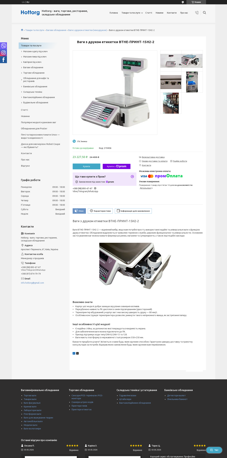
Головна (114, 13)
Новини (159, 13)
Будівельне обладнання (35, 102)
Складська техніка (32, 92)
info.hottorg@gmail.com (32, 283)
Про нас (184, 13)
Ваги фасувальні (32, 403)
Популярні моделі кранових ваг (38, 122)
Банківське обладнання (35, 86)
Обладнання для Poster (34, 128)
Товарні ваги (30, 399)
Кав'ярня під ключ (32, 62)
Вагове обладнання (56, 30)
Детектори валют (176, 395)
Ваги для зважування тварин (38, 417)
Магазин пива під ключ (34, 56)
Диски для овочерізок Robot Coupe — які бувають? (40, 145)
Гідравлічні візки (127, 395)
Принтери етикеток (82, 409)
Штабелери (125, 399)
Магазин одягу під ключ (35, 51)
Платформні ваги (32, 414)
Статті (148, 13)
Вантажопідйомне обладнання (39, 97)
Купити (86, 166)
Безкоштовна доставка (153, 157)
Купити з (116, 166)
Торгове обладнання (33, 73)
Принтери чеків (79, 406)
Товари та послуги (131, 13)
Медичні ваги (30, 425)
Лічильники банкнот (177, 399)
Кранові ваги (30, 406)
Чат (214, 450)
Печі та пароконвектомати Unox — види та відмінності (40, 136)
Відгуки (25, 165)
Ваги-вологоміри (32, 428)
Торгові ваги (30, 395)
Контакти (172, 13)
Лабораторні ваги (32, 410)
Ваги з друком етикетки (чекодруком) (87, 30)
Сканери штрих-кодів (82, 402)
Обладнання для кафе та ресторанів (36, 79)
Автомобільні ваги (33, 421)
